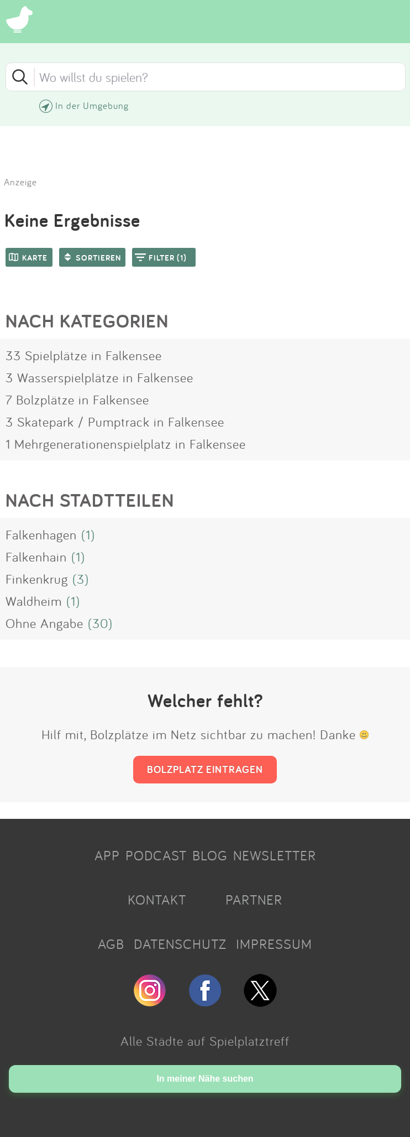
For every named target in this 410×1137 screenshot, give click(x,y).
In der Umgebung (92, 105)
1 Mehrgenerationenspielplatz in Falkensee (126, 443)
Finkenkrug (37, 578)
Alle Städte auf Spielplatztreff (205, 1040)
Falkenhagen (41, 534)
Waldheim (34, 601)
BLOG (210, 855)
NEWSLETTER (274, 855)
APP (107, 855)
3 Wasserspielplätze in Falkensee (99, 377)
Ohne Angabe (44, 623)
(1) (88, 534)
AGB (111, 944)
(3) (80, 578)
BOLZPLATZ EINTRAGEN (205, 769)
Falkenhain (36, 556)
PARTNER (253, 899)
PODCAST (156, 855)
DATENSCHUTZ (180, 944)
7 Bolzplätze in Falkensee (77, 399)
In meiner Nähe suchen (204, 1078)
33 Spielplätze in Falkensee (84, 355)
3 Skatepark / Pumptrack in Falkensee (115, 421)
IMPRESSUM (274, 944)
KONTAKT (157, 899)
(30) (100, 623)
